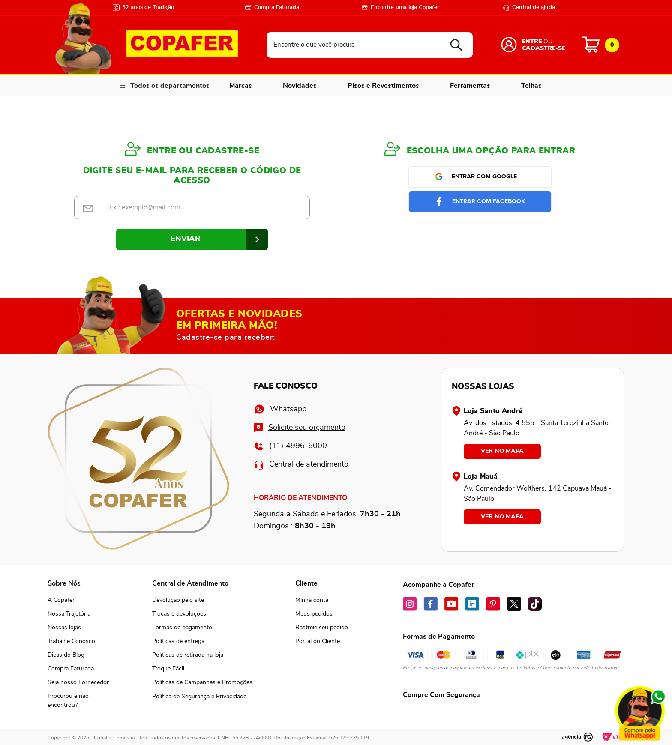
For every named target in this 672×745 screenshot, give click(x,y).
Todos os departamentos (170, 85)
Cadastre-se (543, 48)
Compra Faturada (272, 7)
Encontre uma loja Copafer (400, 7)
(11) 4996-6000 (290, 446)
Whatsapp (280, 409)
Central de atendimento (301, 464)
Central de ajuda (529, 7)
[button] (78, 701)
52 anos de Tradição (143, 7)
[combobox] (370, 45)
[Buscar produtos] (453, 45)
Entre (532, 42)
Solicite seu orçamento (299, 427)
